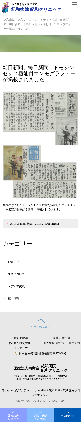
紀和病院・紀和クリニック (20, 19)
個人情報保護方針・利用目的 (61, 343)
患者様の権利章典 (19, 343)
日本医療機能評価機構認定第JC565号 (40, 353)
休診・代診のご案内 (40, 417)
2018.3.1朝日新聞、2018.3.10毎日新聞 (34, 223)
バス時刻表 (68, 415)
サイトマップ (19, 348)
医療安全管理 (61, 337)
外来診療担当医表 (13, 417)
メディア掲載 (48, 19)
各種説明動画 (19, 337)
